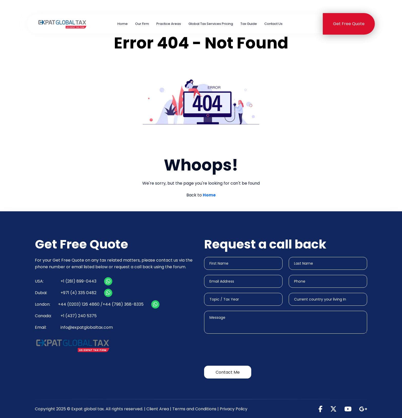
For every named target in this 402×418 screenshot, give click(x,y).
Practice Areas (168, 23)
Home (122, 23)
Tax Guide (248, 23)
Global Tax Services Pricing (210, 23)
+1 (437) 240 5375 (346, 7)
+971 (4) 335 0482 (281, 7)
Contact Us (273, 23)
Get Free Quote (349, 24)
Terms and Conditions (194, 409)
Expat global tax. (88, 409)
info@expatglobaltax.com (87, 327)
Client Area (157, 409)
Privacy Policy (233, 409)
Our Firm (142, 23)
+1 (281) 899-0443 (143, 7)
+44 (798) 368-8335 (123, 304)
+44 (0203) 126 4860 (211, 7)
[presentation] (243, 351)
